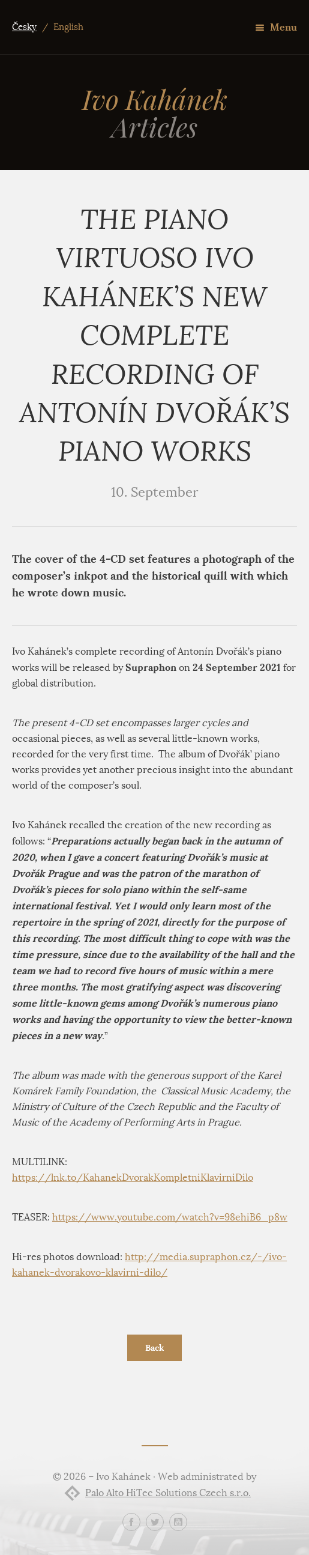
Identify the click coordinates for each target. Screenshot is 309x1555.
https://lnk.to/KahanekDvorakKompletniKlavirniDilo (132, 1177)
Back (154, 1347)
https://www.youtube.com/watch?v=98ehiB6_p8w (169, 1217)
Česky (24, 27)
